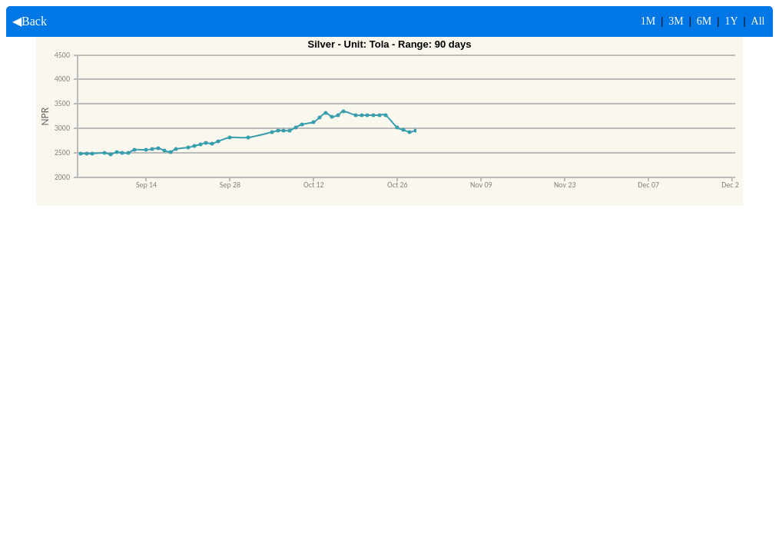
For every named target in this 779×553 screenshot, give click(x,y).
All (758, 21)
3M (675, 21)
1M (648, 21)
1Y (731, 21)
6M (704, 21)
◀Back (26, 21)
